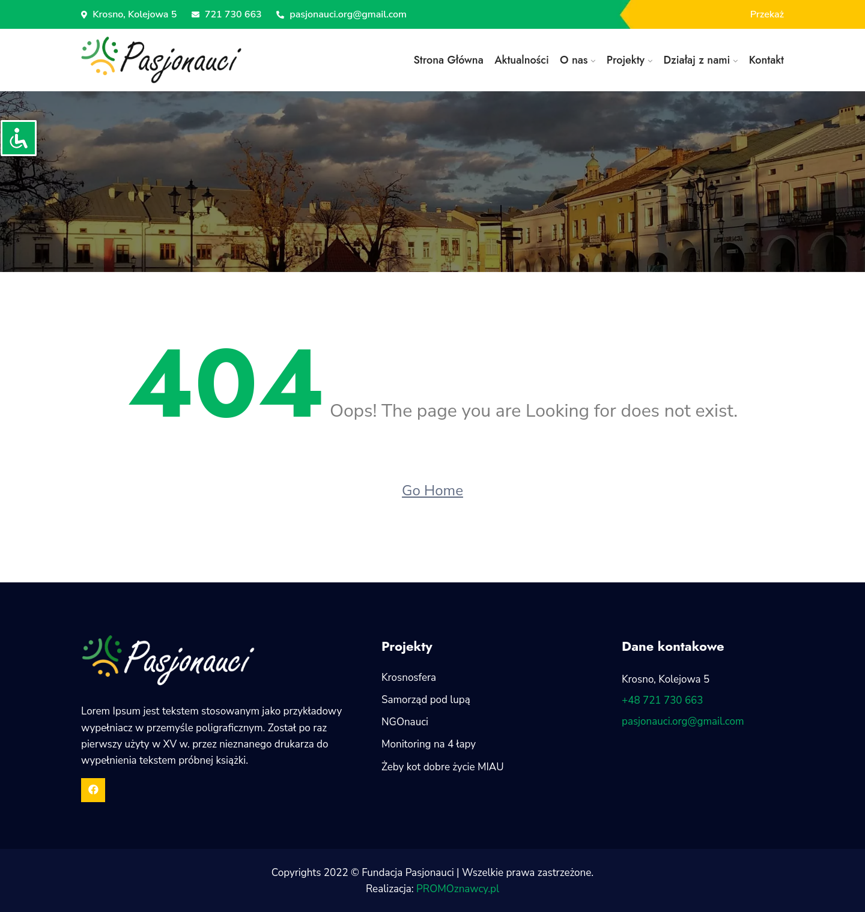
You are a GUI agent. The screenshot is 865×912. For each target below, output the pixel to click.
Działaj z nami (696, 60)
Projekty (626, 60)
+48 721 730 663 (662, 700)
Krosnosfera (408, 677)
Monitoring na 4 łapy (428, 744)
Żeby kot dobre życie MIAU (442, 767)
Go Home (432, 490)
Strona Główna (448, 60)
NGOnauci (404, 722)
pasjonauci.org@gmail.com (341, 14)
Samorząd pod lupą (425, 700)
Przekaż (767, 14)
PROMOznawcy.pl (457, 889)
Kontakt (766, 60)
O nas (573, 60)
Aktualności (521, 60)
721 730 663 (227, 14)
